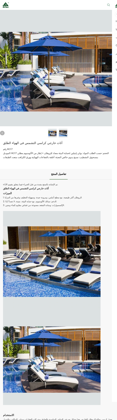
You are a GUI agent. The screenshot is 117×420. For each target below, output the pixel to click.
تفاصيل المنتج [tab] (58, 174)
